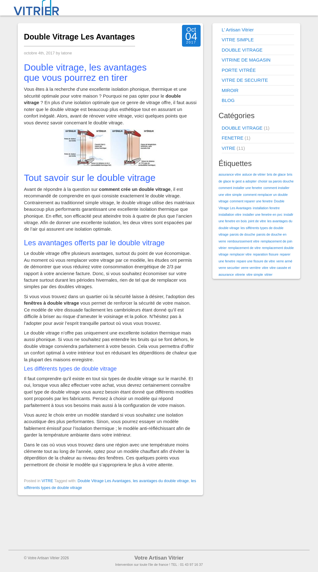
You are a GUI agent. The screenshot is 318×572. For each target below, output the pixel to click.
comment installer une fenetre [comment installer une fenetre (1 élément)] (240, 188)
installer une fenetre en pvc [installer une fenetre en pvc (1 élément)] (262, 214)
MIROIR (230, 90)
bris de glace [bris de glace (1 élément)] (276, 174)
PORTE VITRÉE (239, 70)
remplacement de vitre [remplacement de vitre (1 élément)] (244, 248)
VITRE (47, 480)
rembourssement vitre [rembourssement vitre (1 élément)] (243, 241)
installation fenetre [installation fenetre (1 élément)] (266, 208)
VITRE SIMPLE (238, 39)
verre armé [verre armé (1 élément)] (284, 261)
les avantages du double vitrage (161, 480)
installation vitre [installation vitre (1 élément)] (230, 214)
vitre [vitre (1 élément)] (265, 268)
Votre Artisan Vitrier (159, 558)
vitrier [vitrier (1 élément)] (268, 274)
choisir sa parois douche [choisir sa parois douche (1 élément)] (275, 181)
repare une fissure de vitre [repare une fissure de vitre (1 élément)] (256, 261)
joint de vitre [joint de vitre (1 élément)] (257, 221)
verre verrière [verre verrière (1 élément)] (251, 268)
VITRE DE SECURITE (245, 80)
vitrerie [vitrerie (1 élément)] (240, 274)
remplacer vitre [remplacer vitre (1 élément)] (241, 254)
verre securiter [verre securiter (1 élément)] (229, 268)
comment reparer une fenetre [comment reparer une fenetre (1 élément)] (251, 201)
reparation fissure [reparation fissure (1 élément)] (265, 254)
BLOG (228, 100)
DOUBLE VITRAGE (242, 50)
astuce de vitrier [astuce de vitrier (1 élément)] (254, 174)
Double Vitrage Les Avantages (79, 36)
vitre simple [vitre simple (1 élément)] (254, 274)
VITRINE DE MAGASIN (246, 59)
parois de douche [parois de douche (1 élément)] (242, 234)
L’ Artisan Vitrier (238, 29)
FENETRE (232, 138)
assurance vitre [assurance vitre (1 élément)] (230, 174)
